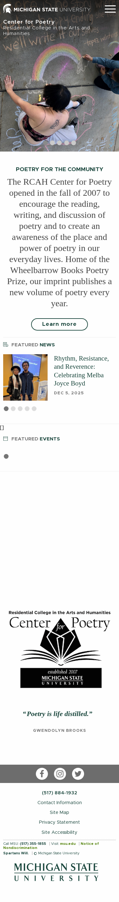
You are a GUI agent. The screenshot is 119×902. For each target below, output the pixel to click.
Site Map (59, 812)
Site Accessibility (59, 832)
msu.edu (68, 843)
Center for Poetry (59, 28)
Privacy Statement (59, 822)
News (29, 344)
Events (31, 438)
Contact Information (59, 802)
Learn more (59, 324)
